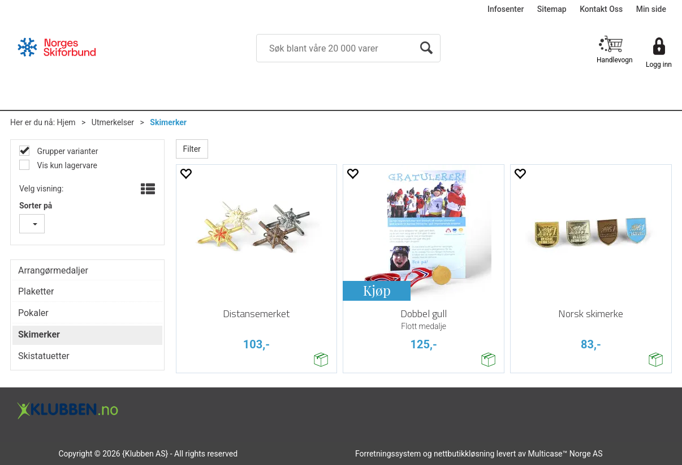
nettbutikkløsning (464, 453)
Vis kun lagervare (66, 165)
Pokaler (33, 313)
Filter (192, 148)
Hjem (66, 122)
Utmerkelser (113, 122)
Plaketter (36, 291)
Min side (651, 9)
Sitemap (552, 9)
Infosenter (505, 9)
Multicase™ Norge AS (565, 453)
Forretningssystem (388, 453)
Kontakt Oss (601, 9)
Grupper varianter (66, 151)
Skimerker (168, 122)
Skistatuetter (44, 356)
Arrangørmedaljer (53, 270)
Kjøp (377, 290)
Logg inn (659, 65)
